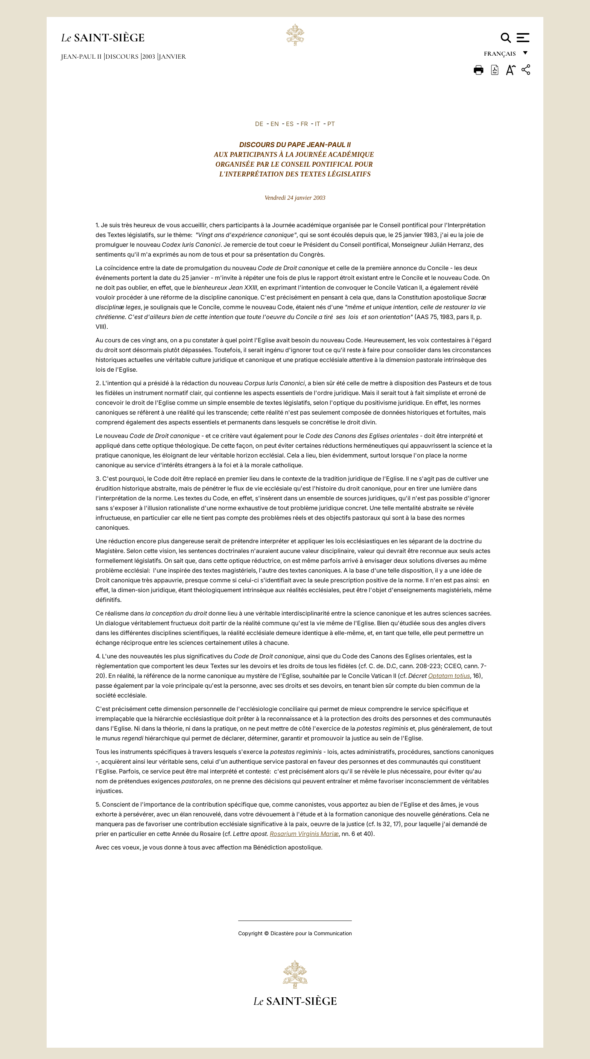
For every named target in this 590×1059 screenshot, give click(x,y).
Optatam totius (449, 675)
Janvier (172, 56)
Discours (122, 56)
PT (331, 124)
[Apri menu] (522, 37)
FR (304, 124)
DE (259, 124)
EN (275, 124)
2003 (149, 56)
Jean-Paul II (82, 56)
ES (289, 124)
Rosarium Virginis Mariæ (304, 833)
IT (317, 124)
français (500, 55)
